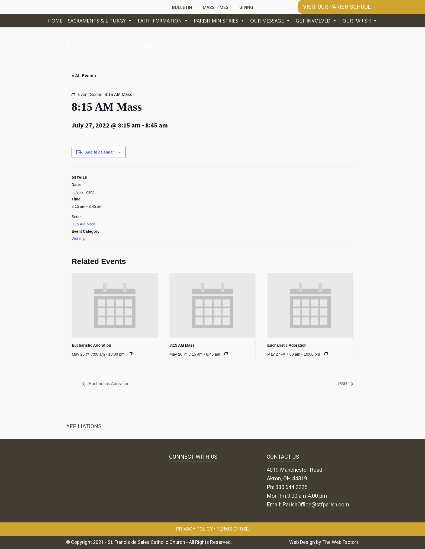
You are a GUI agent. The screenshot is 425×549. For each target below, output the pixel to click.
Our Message (270, 20)
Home (55, 20)
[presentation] (115, 305)
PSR (343, 383)
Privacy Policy (194, 529)
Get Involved (316, 20)
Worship (78, 238)
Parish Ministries (219, 20)
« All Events (84, 76)
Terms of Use (233, 529)
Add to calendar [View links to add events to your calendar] (99, 152)
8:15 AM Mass (84, 224)
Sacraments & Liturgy (100, 20)
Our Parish (359, 20)
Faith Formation (163, 20)
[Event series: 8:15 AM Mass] (226, 353)
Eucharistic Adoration (91, 345)
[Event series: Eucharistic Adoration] (131, 353)
